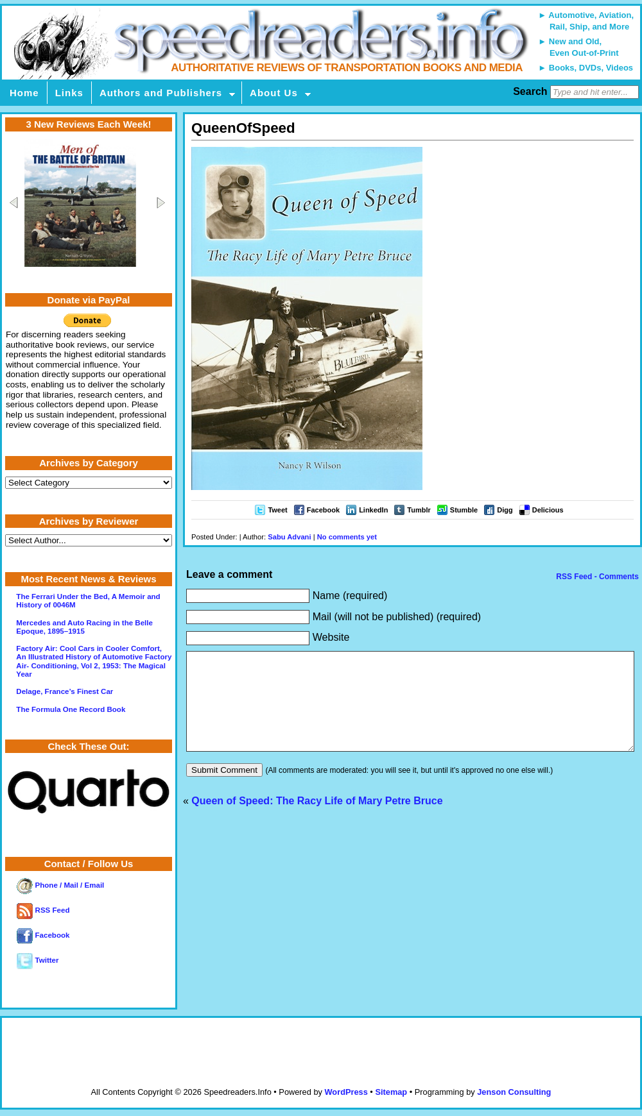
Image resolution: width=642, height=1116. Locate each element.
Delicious (548, 510)
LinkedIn (373, 510)
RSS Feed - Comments (596, 576)
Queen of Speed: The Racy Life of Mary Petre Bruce (316, 820)
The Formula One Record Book (70, 709)
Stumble (464, 510)
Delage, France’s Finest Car (64, 691)
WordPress (345, 1092)
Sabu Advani (289, 537)
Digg (504, 510)
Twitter (37, 960)
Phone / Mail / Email (60, 885)
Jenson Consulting (514, 1092)
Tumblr (418, 510)
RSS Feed (43, 910)
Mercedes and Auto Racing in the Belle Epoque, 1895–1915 (84, 627)
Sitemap (391, 1092)
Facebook (323, 510)
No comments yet (347, 537)
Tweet (277, 510)
